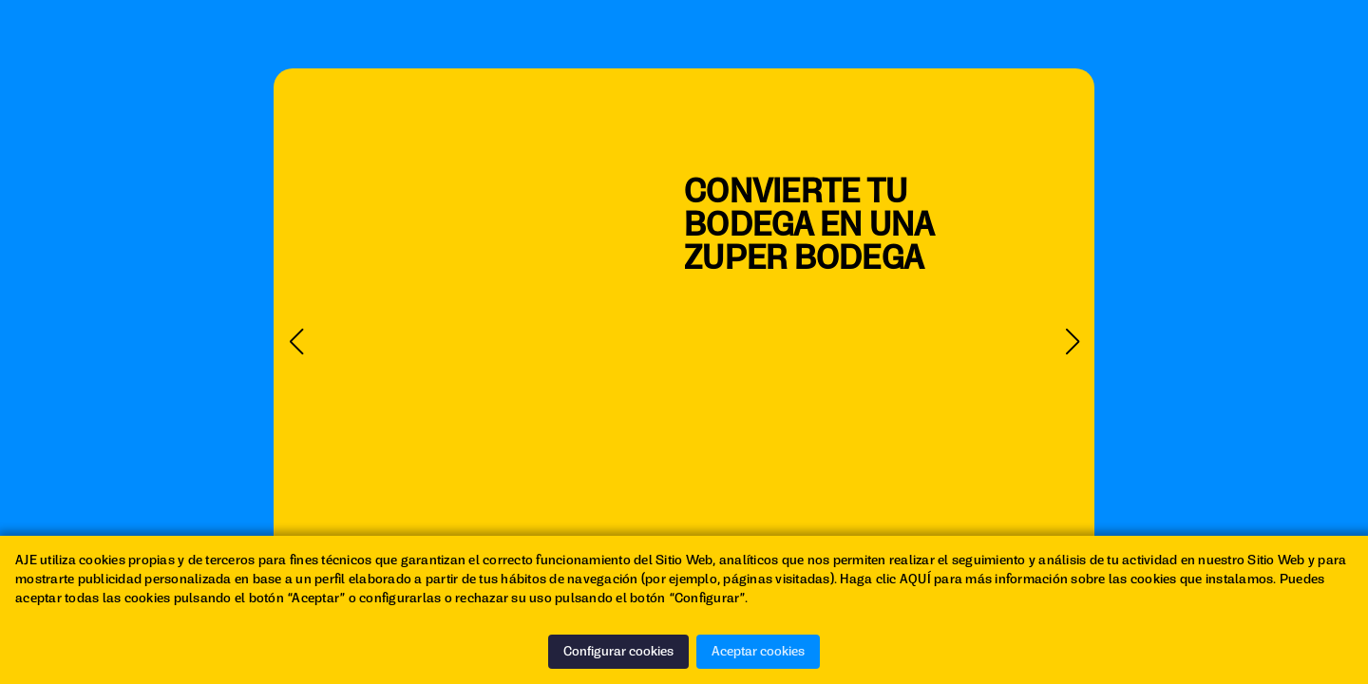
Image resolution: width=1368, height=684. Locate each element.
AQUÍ (915, 579)
